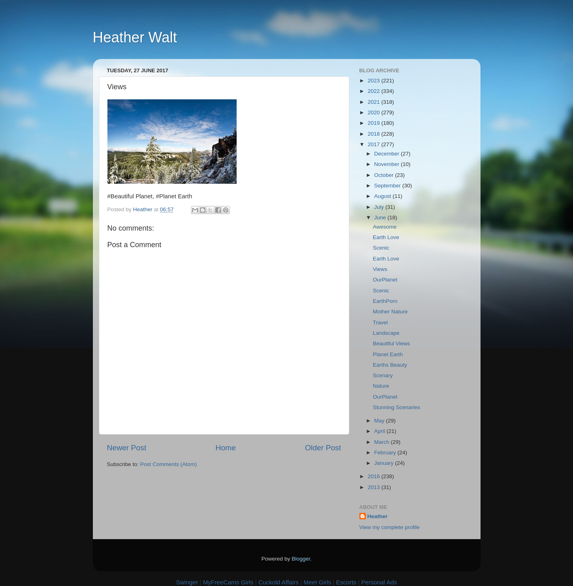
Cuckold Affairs (278, 582)
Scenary (383, 375)
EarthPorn (385, 301)
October (384, 175)
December (387, 154)
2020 (374, 112)
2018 (374, 134)
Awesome (385, 227)
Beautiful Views (391, 343)
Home (226, 447)
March (382, 442)
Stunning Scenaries (396, 407)
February (386, 452)
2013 (374, 487)
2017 (374, 144)
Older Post (323, 447)
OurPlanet (385, 280)
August (383, 196)
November (387, 164)
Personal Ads (379, 582)
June (381, 217)
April (380, 431)
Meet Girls (317, 582)
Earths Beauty (390, 365)
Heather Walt (135, 37)
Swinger (187, 582)
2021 (374, 102)
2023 (374, 81)
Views (380, 269)
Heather (377, 516)
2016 (374, 476)
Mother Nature (390, 312)
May (380, 421)
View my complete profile (389, 527)
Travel (380, 322)
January (384, 463)
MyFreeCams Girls (228, 582)
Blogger (301, 559)
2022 (374, 91)
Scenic (381, 248)
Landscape (386, 333)
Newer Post (127, 447)
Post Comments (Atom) (168, 464)
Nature (381, 386)
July (380, 207)
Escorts (346, 582)
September (388, 186)
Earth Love (386, 237)
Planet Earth (388, 354)
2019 (374, 123)
